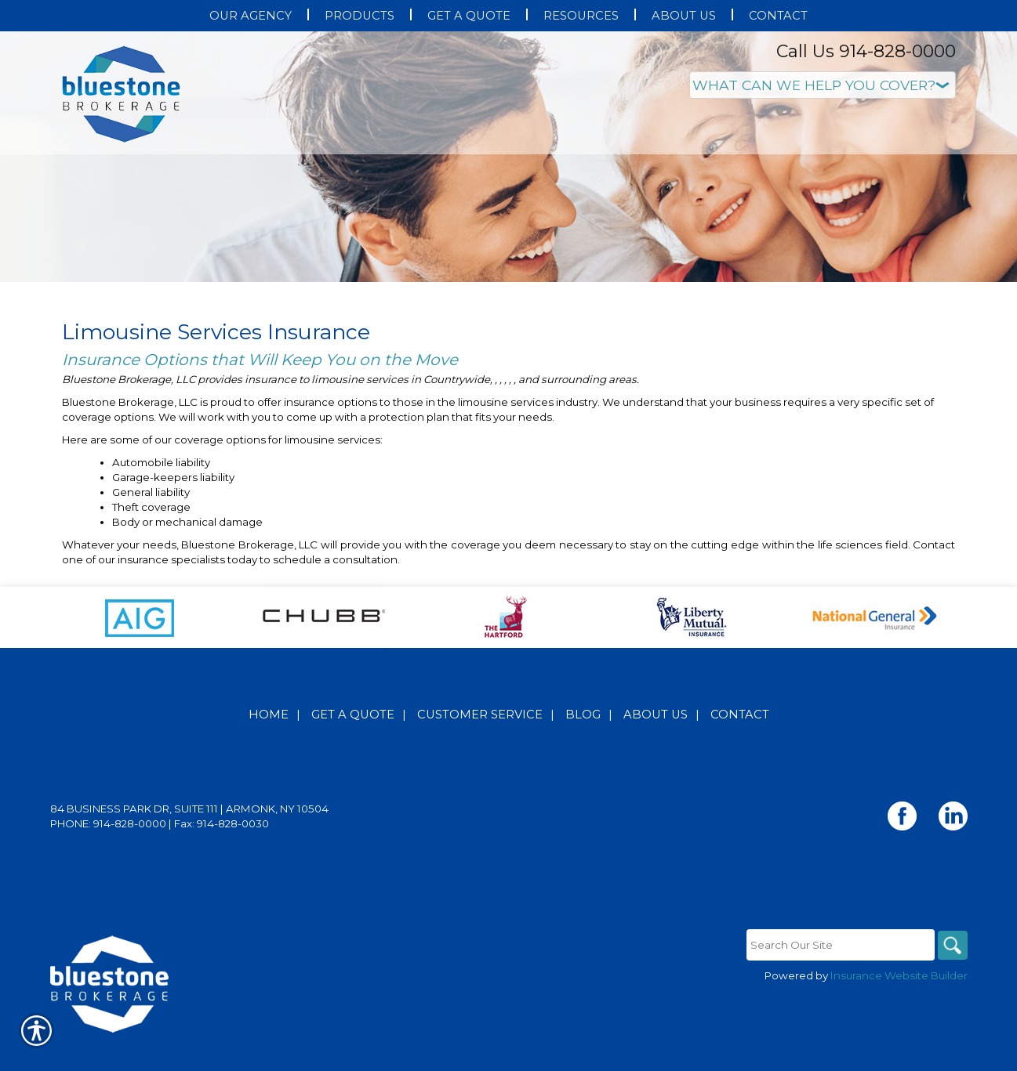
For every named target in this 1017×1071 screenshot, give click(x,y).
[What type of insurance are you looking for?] (822, 85)
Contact (739, 747)
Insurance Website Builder (899, 1007)
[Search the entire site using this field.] (838, 977)
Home (269, 747)
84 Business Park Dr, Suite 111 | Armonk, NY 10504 (189, 840)
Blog (583, 747)
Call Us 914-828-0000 (866, 51)
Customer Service (480, 747)
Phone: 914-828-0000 (108, 855)
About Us (655, 747)
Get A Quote (352, 747)
